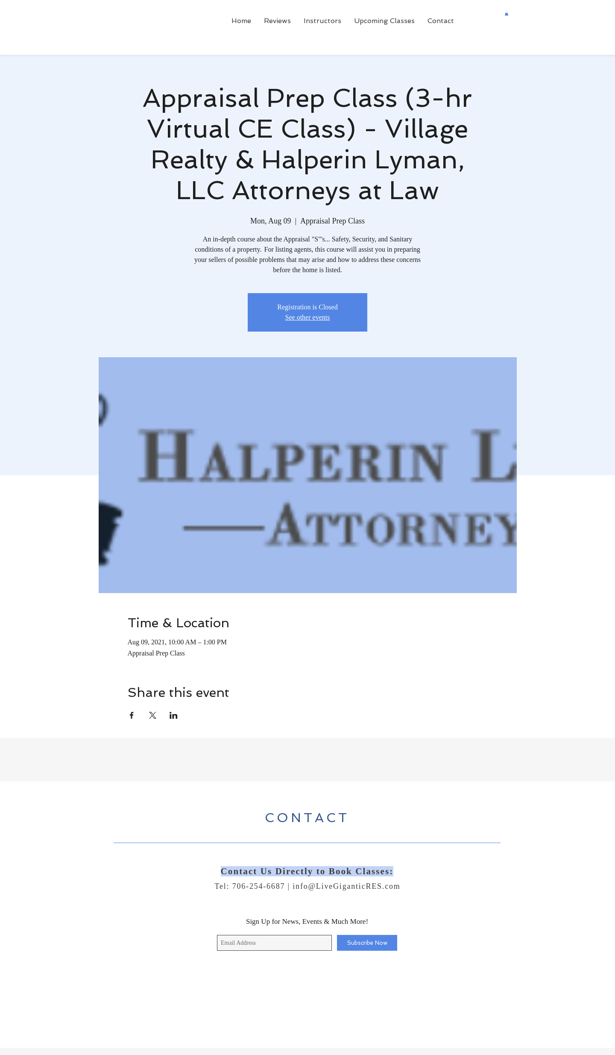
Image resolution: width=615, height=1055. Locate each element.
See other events (307, 317)
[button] (506, 14)
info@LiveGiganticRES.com (346, 886)
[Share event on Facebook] (132, 715)
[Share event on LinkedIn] (174, 715)
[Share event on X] (153, 715)
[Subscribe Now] (367, 943)
